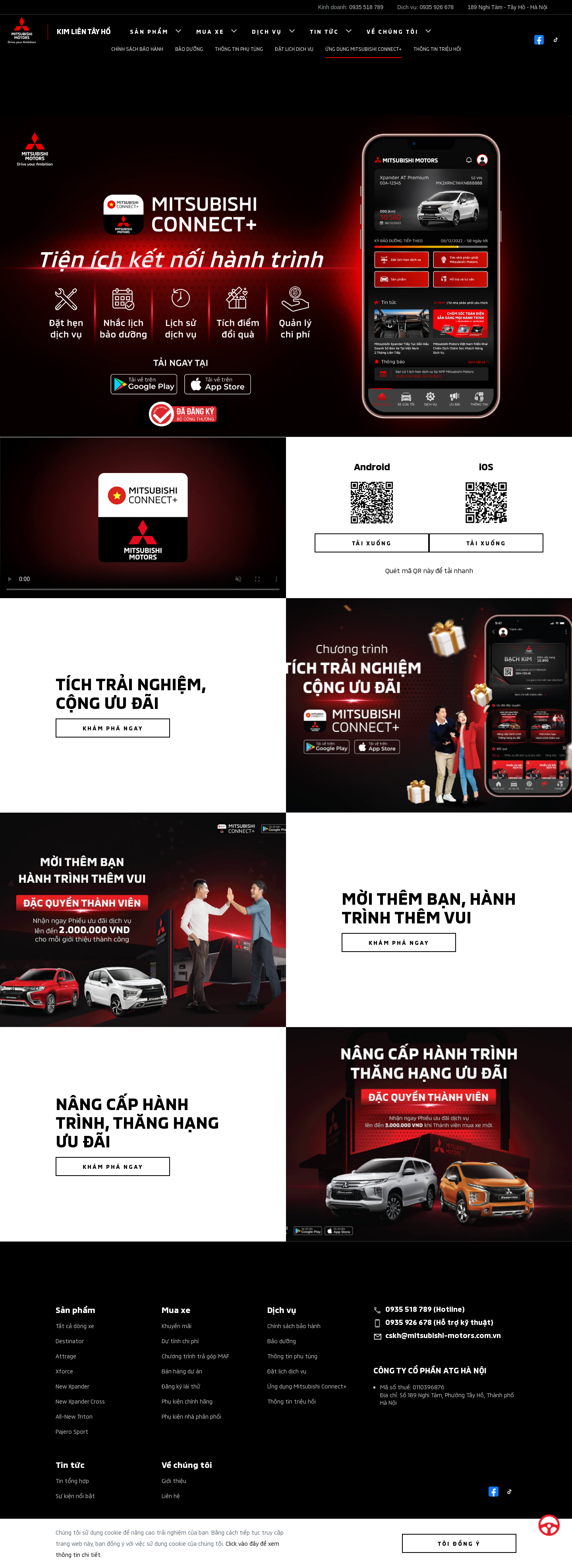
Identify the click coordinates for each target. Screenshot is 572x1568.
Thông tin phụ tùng (239, 48)
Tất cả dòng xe (75, 1325)
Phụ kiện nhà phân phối (191, 1416)
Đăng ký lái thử (181, 1386)
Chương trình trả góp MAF (195, 1355)
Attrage (66, 1355)
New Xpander (72, 1386)
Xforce (64, 1371)
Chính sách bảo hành (137, 48)
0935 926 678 (437, 7)
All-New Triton (74, 1416)
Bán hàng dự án (182, 1371)
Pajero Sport (72, 1431)
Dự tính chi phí (180, 1340)
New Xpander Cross (80, 1401)
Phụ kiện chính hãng (187, 1401)
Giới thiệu (174, 1480)
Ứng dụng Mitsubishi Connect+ (363, 48)
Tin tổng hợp (72, 1480)
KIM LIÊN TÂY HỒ (84, 31)
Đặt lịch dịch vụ (294, 48)
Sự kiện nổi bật (75, 1495)
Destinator (70, 1340)
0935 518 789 (366, 7)
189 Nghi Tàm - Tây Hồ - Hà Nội (507, 7)
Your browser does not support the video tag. (143, 517)
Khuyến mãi (176, 1325)
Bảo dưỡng (189, 48)
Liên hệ (171, 1495)
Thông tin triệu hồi (437, 48)
